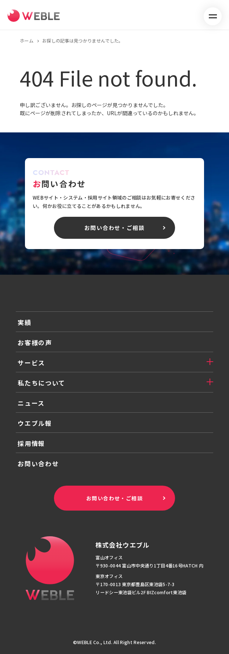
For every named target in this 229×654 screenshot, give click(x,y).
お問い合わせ (38, 463)
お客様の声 (35, 342)
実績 (24, 322)
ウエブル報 (35, 423)
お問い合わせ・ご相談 (114, 498)
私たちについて (41, 382)
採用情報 (31, 443)
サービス (31, 362)
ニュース (31, 403)
